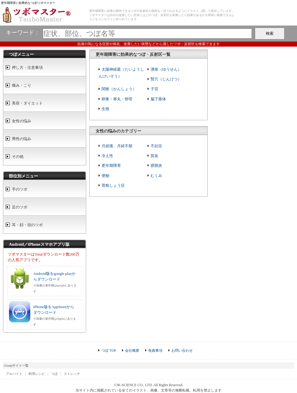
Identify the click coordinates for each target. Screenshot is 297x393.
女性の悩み (21, 121)
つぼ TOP (108, 350)
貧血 (154, 155)
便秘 (105, 175)
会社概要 (132, 350)
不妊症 (156, 146)
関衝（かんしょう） (119, 89)
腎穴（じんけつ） (166, 79)
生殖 (105, 109)
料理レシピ (37, 373)
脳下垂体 (158, 99)
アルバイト (14, 373)
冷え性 (107, 155)
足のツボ (19, 207)
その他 (17, 156)
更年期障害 (111, 165)
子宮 (154, 89)
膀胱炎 (156, 165)
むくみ (156, 175)
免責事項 (155, 350)
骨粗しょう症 (113, 185)
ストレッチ (72, 373)
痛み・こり (21, 85)
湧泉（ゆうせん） (166, 69)
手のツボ (19, 189)
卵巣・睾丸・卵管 (117, 99)
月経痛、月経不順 (117, 146)
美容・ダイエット (27, 103)
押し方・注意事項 (27, 67)
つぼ (54, 373)
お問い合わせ (182, 350)
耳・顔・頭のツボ (27, 225)
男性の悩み (21, 139)
